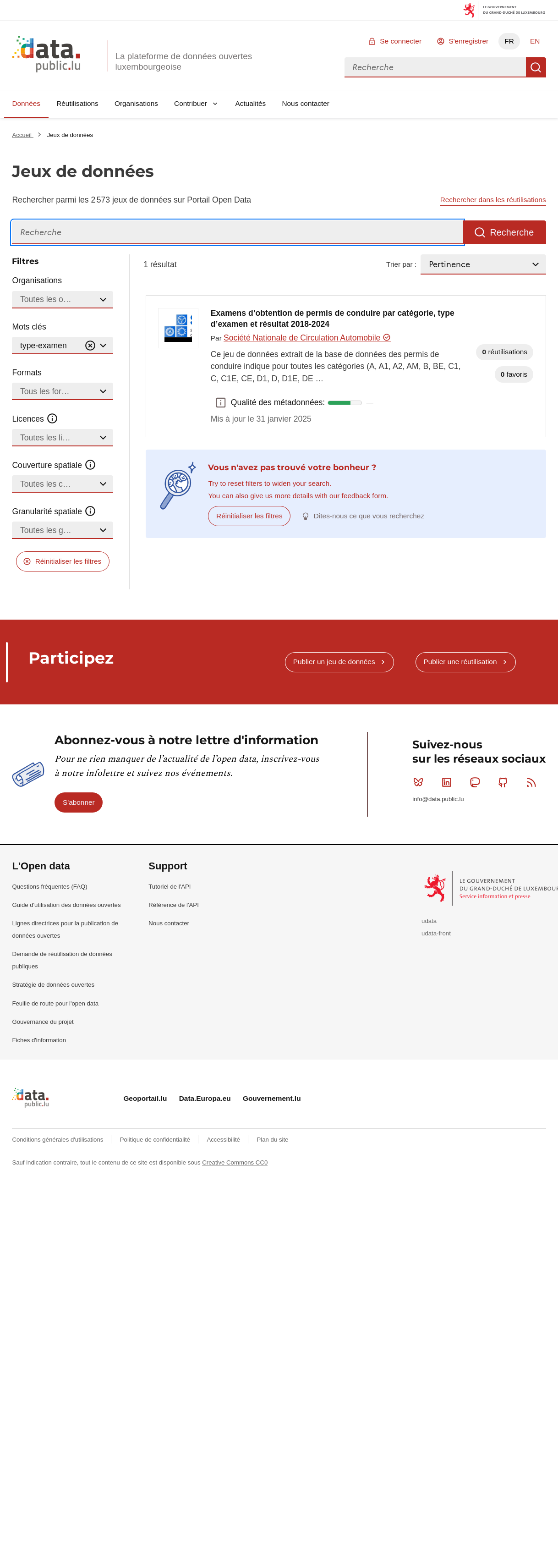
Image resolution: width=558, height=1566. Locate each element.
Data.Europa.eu (205, 1098)
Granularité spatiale (54, 511)
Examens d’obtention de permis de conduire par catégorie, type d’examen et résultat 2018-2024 (332, 318)
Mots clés (29, 326)
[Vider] (90, 346)
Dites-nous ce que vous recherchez (369, 516)
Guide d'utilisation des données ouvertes (66, 904)
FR (509, 41)
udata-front (436, 933)
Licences (35, 418)
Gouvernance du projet (42, 1021)
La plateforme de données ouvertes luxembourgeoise (183, 61)
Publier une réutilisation (460, 661)
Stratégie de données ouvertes (53, 984)
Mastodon (477, 782)
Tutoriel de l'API (169, 886)
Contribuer (190, 103)
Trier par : (401, 264)
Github (505, 782)
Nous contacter (305, 103)
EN (535, 41)
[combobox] (435, 67)
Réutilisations (77, 103)
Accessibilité (224, 1139)
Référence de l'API (173, 904)
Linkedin (449, 782)
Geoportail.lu (145, 1098)
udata (429, 921)
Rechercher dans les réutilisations (493, 199)
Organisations (136, 103)
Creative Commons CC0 (235, 1162)
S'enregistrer (468, 41)
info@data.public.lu (438, 799)
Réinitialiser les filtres (68, 561)
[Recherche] (237, 232)
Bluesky (420, 782)
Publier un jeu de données (334, 661)
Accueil (22, 135)
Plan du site (272, 1139)
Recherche (536, 67)
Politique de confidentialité (156, 1139)
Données (26, 103)
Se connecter (400, 41)
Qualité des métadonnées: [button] (221, 403)
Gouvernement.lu (272, 1098)
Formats (27, 372)
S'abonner (79, 802)
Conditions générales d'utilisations (58, 1139)
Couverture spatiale (54, 465)
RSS (533, 782)
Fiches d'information (39, 1040)
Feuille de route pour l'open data (55, 1003)
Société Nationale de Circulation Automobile (307, 337)
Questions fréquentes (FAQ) (49, 886)
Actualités (250, 103)
